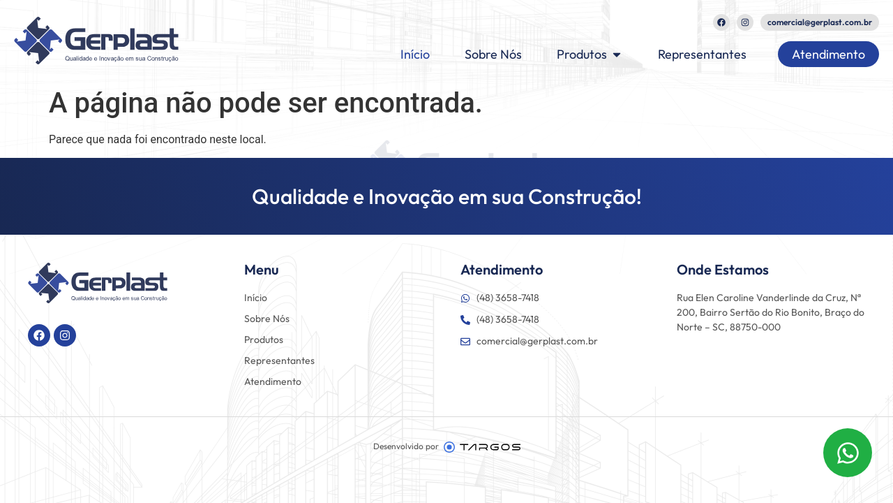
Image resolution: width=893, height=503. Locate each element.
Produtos (263, 339)
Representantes (279, 360)
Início (255, 297)
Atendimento (272, 381)
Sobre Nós (267, 318)
